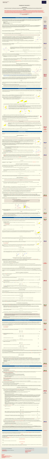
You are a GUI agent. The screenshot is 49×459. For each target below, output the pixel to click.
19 (37, 259)
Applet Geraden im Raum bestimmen (45, 349)
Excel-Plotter (22, 443)
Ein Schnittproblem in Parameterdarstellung (14, 12)
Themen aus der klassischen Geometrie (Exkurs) (16, 10)
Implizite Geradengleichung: (20, 11)
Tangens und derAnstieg (45, 127)
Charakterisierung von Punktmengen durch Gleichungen (26, 10)
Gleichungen (45, 27)
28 (32, 418)
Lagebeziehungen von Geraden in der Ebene (31, 12)
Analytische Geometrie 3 (45, 220)
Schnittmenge (36, 12)
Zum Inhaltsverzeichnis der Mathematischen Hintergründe (7, 456)
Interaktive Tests (26, 452)
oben (4, 133)
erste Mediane (33, 10)
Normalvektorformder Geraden (45, 213)
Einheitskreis (35, 10)
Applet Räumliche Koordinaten (45, 329)
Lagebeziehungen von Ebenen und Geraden (45, 364)
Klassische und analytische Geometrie (7, 10)
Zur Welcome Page (3, 457)
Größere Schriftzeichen (24, 14)
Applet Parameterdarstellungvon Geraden (45, 263)
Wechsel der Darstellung (7, 12)
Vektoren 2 (45, 76)
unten (40, 175)
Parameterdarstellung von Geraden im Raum (22, 12)
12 (37, 197)
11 (8, 192)
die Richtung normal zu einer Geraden (33, 11)
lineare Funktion (45, 155)
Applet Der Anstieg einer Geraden (45, 129)
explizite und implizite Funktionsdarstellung (45, 195)
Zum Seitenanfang (45, 88)
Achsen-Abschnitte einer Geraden (27, 11)
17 (12, 262)
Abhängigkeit (45, 241)
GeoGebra (3, 450)
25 (23, 344)
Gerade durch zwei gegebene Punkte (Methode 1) (11, 11)
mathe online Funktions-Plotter (18, 60)
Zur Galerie (3, 455)
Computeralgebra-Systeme (8, 437)
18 (35, 259)
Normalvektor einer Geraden (40, 11)
